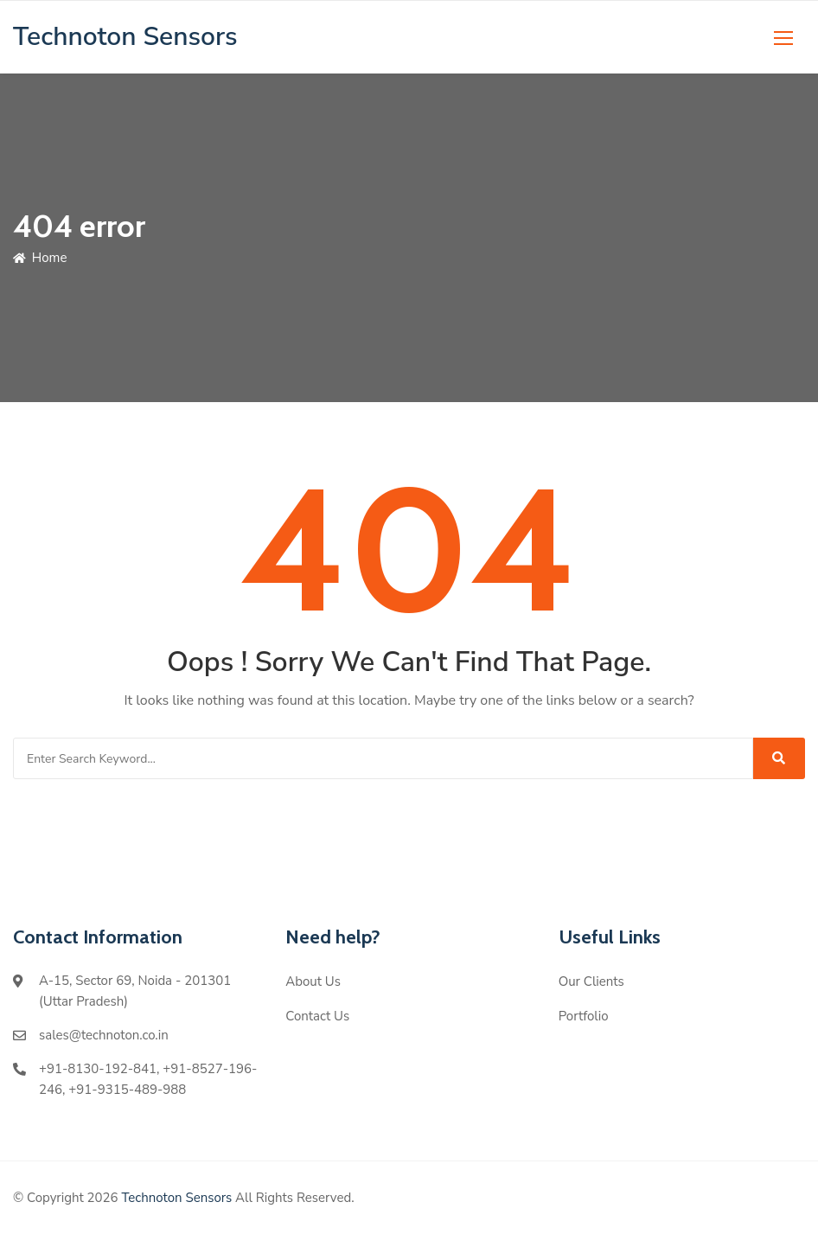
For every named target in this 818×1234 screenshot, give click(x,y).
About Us (313, 981)
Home (40, 257)
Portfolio (584, 1016)
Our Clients (591, 981)
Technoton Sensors (176, 1197)
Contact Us (317, 1016)
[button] (783, 37)
